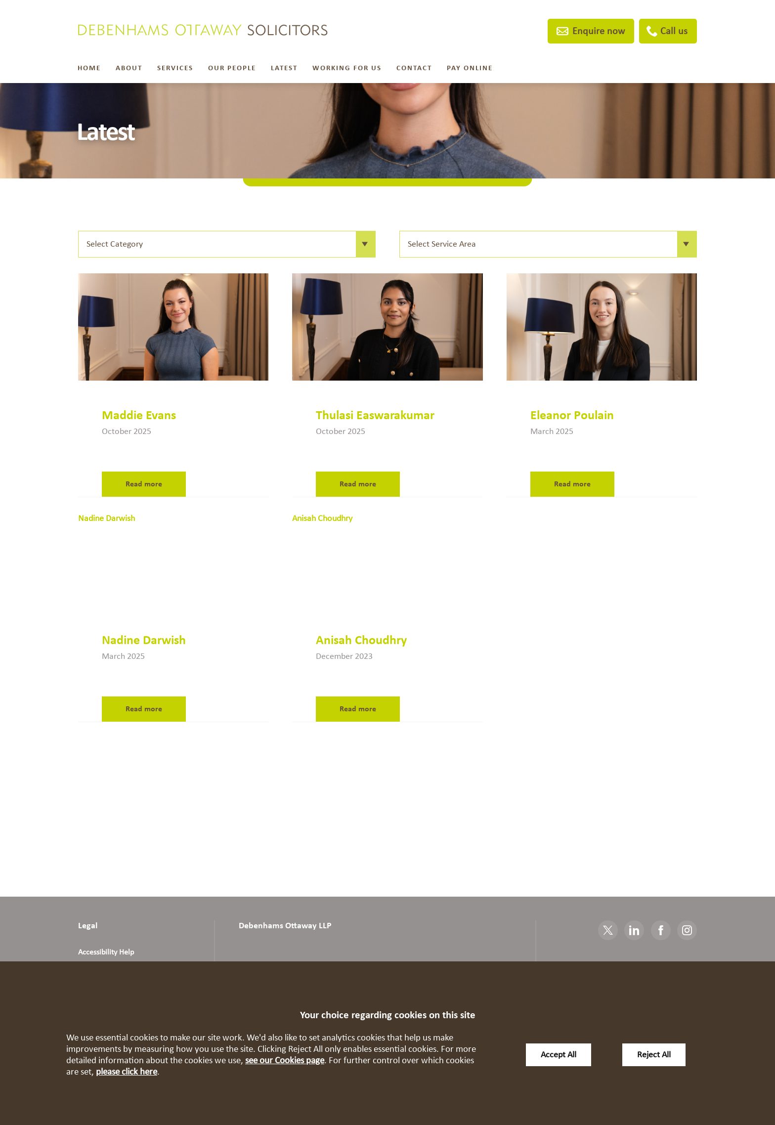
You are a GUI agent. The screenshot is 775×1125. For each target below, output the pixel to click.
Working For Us (347, 68)
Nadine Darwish (144, 640)
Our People (232, 68)
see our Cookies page (284, 1060)
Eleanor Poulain (572, 415)
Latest (284, 68)
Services (175, 68)
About (129, 68)
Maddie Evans (139, 415)
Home (89, 68)
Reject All (654, 1054)
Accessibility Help (106, 952)
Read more (144, 484)
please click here (126, 1072)
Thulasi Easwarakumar (375, 415)
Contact (414, 68)
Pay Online (470, 68)
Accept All (558, 1054)
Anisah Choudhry (361, 640)
